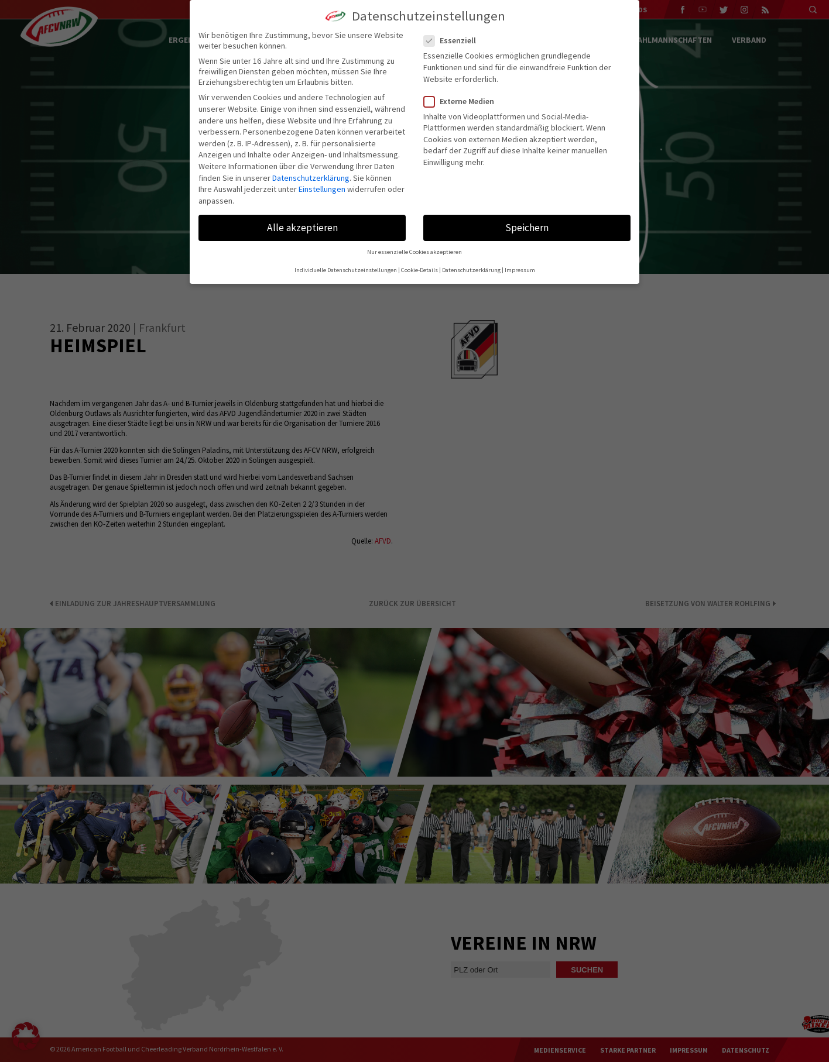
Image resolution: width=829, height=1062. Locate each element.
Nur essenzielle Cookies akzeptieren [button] (414, 252)
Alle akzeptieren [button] (302, 227)
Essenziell (454, 40)
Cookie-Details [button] (419, 270)
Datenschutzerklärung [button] (471, 270)
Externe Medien (463, 101)
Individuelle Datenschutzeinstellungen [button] (345, 270)
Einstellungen (322, 189)
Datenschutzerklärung (311, 178)
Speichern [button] (527, 227)
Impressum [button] (520, 270)
